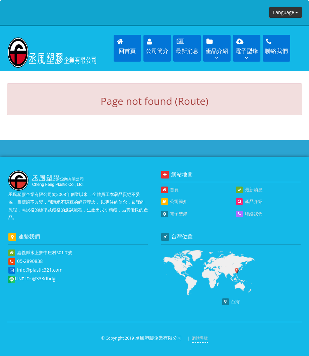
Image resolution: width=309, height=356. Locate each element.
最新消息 (249, 190)
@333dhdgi (44, 278)
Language (285, 12)
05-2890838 (30, 261)
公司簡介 (174, 201)
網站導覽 (200, 338)
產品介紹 (249, 201)
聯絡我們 (249, 214)
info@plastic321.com (39, 270)
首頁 (170, 190)
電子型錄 (174, 214)
